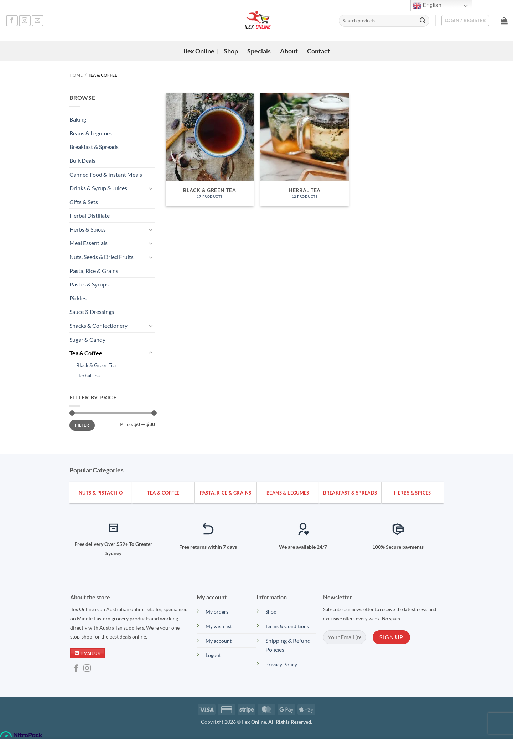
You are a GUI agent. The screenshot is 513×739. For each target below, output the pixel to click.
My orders (217, 612)
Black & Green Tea (96, 365)
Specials (259, 51)
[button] (465, 20)
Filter (82, 425)
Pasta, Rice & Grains (93, 270)
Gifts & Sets (83, 201)
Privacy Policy (281, 664)
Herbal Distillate (89, 215)
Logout (213, 655)
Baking (77, 119)
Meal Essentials (88, 242)
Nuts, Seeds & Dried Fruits (101, 256)
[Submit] (422, 21)
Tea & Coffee (85, 353)
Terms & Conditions (287, 626)
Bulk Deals (82, 160)
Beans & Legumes (90, 133)
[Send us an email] (37, 21)
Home (76, 75)
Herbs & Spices (87, 229)
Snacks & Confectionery (98, 325)
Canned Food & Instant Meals (105, 174)
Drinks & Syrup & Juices (98, 188)
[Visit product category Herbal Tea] (304, 149)
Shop (231, 51)
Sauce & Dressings (91, 311)
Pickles (78, 298)
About (289, 51)
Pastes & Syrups (89, 284)
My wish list (219, 626)
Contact (318, 51)
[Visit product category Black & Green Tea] (210, 149)
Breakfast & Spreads (94, 146)
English (427, 5)
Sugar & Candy (87, 339)
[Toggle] (150, 188)
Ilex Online (198, 51)
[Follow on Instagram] (25, 21)
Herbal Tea (88, 375)
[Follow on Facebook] (12, 21)
